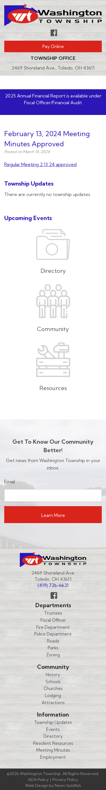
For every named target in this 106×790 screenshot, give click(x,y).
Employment (53, 757)
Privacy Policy (65, 779)
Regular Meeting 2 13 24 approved (40, 164)
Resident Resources (53, 743)
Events (53, 729)
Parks (53, 647)
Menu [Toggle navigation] (85, 82)
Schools (53, 681)
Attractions (53, 702)
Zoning (53, 655)
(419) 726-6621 (53, 585)
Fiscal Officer (53, 620)
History (53, 674)
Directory (53, 736)
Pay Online (53, 46)
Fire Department (53, 627)
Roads (53, 641)
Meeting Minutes (53, 750)
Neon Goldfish (68, 785)
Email (9, 481)
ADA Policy (38, 779)
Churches (53, 688)
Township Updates (53, 722)
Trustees (53, 613)
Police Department (53, 634)
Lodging (53, 695)
